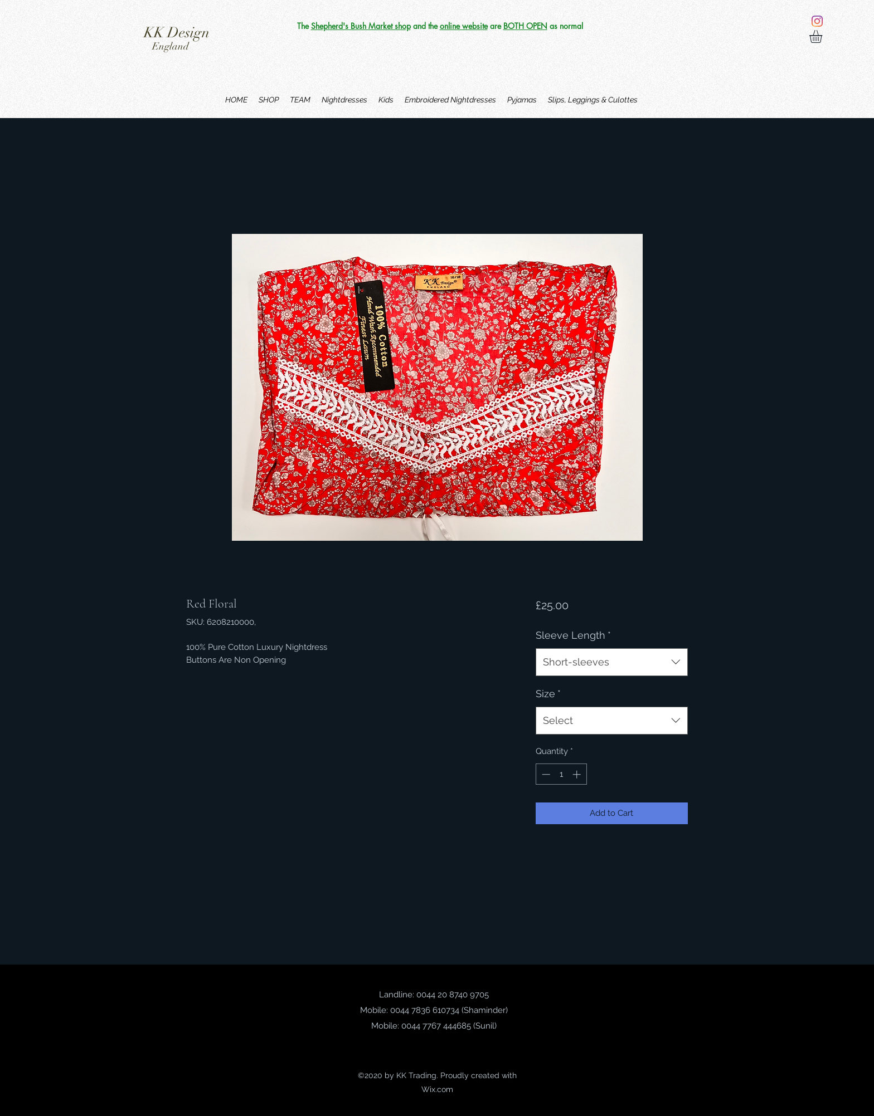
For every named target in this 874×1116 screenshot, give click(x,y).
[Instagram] (817, 21)
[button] (823, 36)
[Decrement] (544, 774)
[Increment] (577, 774)
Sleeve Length (573, 635)
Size (548, 693)
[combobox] (612, 662)
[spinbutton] (561, 774)
